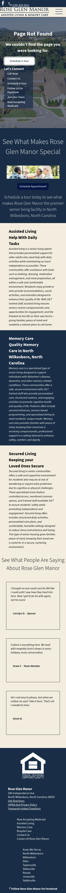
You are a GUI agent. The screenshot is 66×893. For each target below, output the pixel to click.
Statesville (29, 869)
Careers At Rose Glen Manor (33, 839)
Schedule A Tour (19, 61)
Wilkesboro (29, 857)
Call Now (12, 74)
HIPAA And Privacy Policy (22, 805)
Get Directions (16, 801)
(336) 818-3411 (18, 4)
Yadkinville (29, 880)
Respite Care (24, 831)
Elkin (26, 861)
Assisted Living (22, 231)
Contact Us (13, 78)
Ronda (26, 873)
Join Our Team (16, 97)
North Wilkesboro (33, 853)
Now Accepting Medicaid (16, 104)
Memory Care (21, 338)
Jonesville (28, 877)
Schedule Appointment (33, 186)
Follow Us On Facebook (15, 90)
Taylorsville (29, 865)
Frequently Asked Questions (24, 809)
